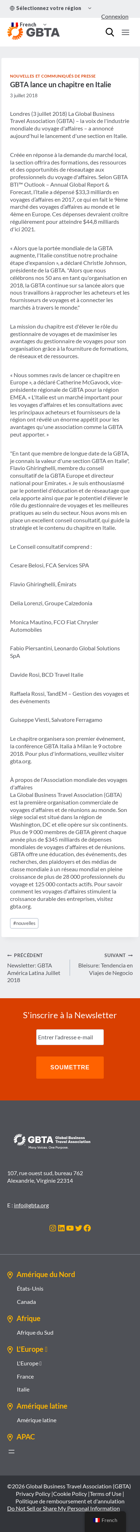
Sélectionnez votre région (45, 8)
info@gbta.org (31, 1205)
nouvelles (24, 923)
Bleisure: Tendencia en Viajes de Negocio (104, 963)
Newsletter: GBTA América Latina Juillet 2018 (35, 967)
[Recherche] (110, 32)
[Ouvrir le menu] (125, 32)
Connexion (115, 16)
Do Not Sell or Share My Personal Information (63, 1508)
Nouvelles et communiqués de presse (53, 76)
